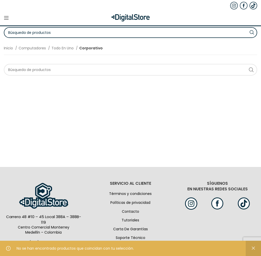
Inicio (9, 48)
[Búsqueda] (130, 70)
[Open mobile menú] (6, 18)
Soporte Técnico (130, 237)
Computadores (33, 48)
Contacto (130, 211)
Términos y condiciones (130, 193)
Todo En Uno (63, 48)
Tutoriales (130, 220)
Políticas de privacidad (130, 202)
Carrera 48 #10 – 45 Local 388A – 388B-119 (43, 219)
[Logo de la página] (130, 17)
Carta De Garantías (130, 229)
